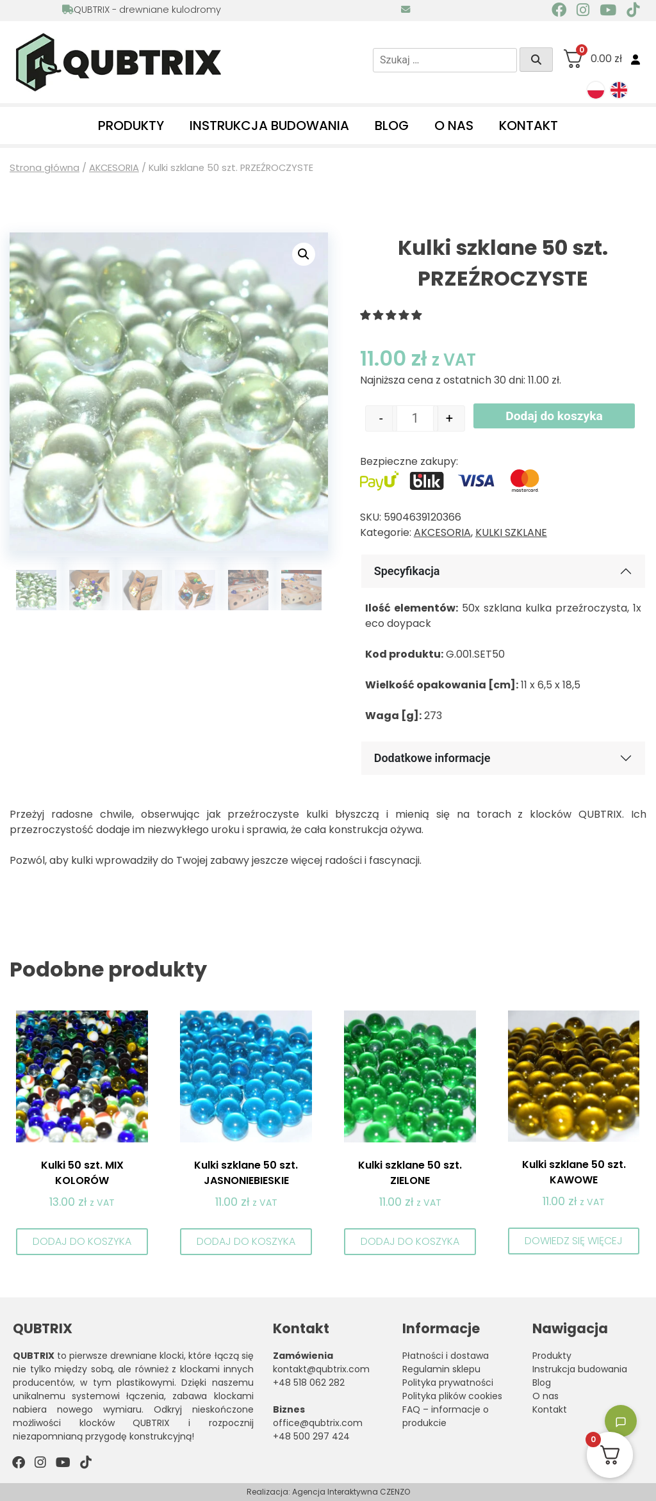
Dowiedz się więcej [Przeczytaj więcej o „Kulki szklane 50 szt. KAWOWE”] (574, 1240)
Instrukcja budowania (269, 125)
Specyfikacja (407, 571)
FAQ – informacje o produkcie (445, 1416)
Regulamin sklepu (441, 1369)
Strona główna (44, 167)
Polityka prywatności (447, 1382)
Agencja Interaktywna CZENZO (351, 1491)
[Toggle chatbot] (621, 1421)
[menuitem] (595, 90)
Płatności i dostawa (445, 1355)
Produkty (131, 125)
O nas (453, 125)
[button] (303, 254)
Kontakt (528, 125)
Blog (392, 125)
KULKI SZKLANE (511, 532)
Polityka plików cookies (452, 1396)
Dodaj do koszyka (553, 416)
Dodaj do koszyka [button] (82, 1241)
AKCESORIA (114, 167)
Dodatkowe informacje (432, 758)
